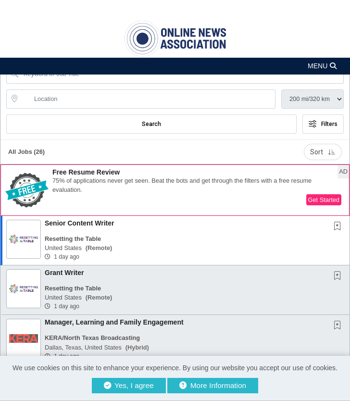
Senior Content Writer (79, 223)
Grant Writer (64, 272)
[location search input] (147, 99)
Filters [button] (323, 124)
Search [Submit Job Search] (151, 124)
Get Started (323, 199)
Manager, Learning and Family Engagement (114, 322)
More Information (212, 385)
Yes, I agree (129, 385)
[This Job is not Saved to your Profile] (339, 227)
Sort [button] (323, 152)
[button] (175, 66)
